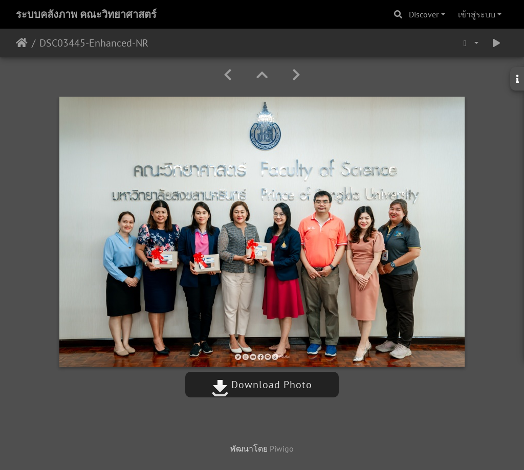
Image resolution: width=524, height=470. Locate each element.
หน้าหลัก (22, 43)
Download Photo (262, 384)
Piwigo (282, 448)
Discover (424, 14)
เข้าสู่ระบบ (476, 14)
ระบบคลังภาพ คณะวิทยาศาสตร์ (86, 14)
